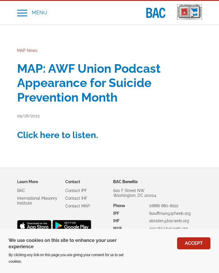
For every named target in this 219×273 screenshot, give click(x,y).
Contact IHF (76, 198)
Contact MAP (77, 206)
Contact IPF (76, 190)
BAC (21, 190)
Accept (194, 246)
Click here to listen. (57, 135)
